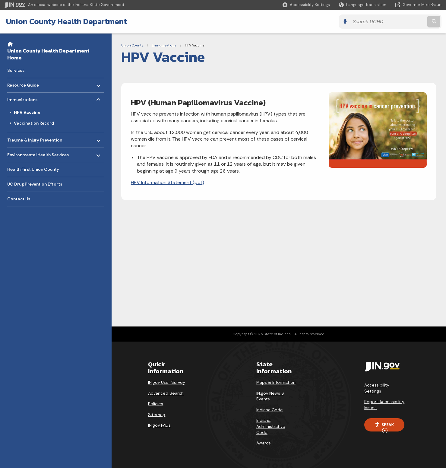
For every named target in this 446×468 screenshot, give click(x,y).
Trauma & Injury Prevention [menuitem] (34, 139)
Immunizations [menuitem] (25, 98)
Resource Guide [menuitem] (25, 83)
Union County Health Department (66, 21)
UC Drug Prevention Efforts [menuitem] (34, 184)
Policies (155, 403)
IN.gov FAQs (159, 425)
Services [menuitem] (15, 70)
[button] (306, 5)
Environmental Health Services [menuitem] (38, 153)
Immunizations (164, 45)
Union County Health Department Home (48, 54)
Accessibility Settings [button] (376, 388)
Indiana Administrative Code (270, 426)
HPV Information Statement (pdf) (167, 182)
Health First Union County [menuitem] (33, 169)
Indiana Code (269, 409)
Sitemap (156, 414)
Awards (263, 443)
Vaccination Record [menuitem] (34, 123)
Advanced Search (166, 393)
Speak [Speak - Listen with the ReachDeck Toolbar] (384, 426)
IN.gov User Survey (166, 382)
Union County (132, 45)
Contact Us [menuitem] (18, 199)
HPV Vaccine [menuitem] (27, 112)
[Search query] (388, 21)
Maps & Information (276, 382)
